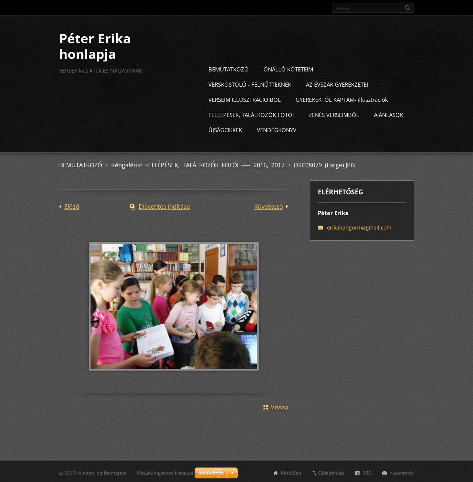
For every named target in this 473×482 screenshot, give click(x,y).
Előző (71, 205)
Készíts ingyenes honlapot (165, 472)
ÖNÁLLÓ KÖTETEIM (288, 68)
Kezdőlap (291, 472)
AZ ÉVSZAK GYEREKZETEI (337, 83)
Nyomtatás (402, 472)
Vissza (279, 406)
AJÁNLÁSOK (388, 113)
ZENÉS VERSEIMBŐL (334, 113)
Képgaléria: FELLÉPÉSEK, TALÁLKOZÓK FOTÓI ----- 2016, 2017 (199, 164)
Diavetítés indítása (164, 205)
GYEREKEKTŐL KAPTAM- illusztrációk (342, 98)
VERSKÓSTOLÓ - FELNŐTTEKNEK (249, 83)
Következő (268, 205)
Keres (408, 8)
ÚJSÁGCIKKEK (225, 129)
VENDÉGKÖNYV (276, 129)
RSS (367, 472)
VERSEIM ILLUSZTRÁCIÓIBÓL (244, 98)
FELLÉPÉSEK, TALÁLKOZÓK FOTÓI (251, 113)
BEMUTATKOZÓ (228, 68)
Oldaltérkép (331, 472)
